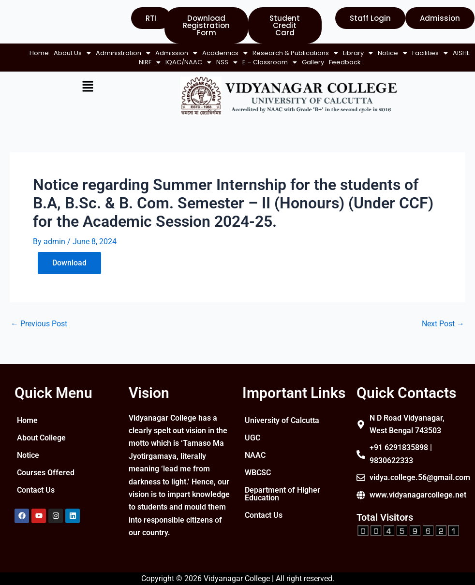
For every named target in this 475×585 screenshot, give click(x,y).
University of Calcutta (267, 430)
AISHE (157, 62)
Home (53, 53)
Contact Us (36, 496)
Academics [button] (239, 53)
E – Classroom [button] (302, 62)
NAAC (255, 469)
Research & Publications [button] (309, 53)
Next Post (443, 333)
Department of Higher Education (274, 507)
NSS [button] (259, 62)
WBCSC (258, 486)
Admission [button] (190, 53)
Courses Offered (45, 478)
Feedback (198, 71)
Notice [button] (89, 62)
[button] (86, 53)
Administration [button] (137, 53)
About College (41, 444)
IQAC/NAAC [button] (221, 62)
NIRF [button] (182, 62)
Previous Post (39, 333)
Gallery (345, 62)
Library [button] (54, 62)
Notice (28, 461)
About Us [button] (86, 53)
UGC (252, 451)
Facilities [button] (126, 62)
